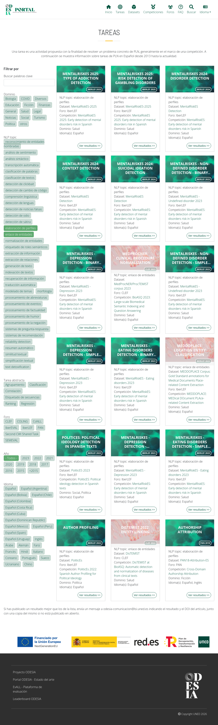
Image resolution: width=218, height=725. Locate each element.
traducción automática (20, 285)
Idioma (8, 484)
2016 (8, 471)
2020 (8, 464)
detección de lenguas (19, 203)
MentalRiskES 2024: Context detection (81, 166)
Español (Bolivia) (16, 495)
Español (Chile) (42, 495)
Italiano (38, 552)
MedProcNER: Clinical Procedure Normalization (135, 258)
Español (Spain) (15, 533)
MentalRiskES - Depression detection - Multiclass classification (135, 442)
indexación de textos (19, 272)
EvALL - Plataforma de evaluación (27, 689)
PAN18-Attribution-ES (194, 560)
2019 (20, 464)
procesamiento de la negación (25, 323)
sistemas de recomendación (24, 335)
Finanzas (44, 105)
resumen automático (19, 348)
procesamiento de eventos (23, 304)
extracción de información (22, 253)
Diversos (40, 99)
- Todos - (11, 458)
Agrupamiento (14, 385)
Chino (28, 564)
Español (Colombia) (18, 501)
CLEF (8, 421)
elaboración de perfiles (20, 228)
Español (10, 488)
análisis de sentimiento (20, 152)
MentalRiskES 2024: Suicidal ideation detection (135, 168)
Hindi (24, 552)
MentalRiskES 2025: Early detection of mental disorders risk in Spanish (80, 119)
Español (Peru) (42, 526)
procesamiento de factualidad (25, 310)
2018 (32, 464)
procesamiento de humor (22, 316)
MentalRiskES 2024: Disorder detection (189, 76)
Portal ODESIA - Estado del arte (33, 680)
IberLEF (27, 428)
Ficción (28, 105)
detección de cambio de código (26, 190)
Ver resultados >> (89, 145)
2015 (20, 471)
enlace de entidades (18, 234)
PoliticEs (76, 560)
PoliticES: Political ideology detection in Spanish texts (80, 483)
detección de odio (17, 215)
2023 (25, 458)
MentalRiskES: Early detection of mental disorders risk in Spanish (186, 124)
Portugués (29, 558)
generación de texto (18, 266)
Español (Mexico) (16, 526)
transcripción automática (21, 165)
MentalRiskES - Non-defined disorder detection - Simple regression (189, 258)
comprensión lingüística (21, 197)
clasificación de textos (19, 178)
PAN (40, 428)
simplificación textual (19, 361)
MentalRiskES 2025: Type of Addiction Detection (81, 78)
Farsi (37, 545)
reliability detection (18, 342)
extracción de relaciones (21, 260)
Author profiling (80, 527)
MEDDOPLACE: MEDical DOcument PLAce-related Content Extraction (187, 398)
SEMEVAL (11, 440)
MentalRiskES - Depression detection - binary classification (81, 258)
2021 (49, 458)
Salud (25, 111)
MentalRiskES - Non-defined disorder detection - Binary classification (189, 168)
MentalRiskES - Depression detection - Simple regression (81, 350)
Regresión (28, 404)
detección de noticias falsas (23, 209)
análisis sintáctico (16, 159)
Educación (12, 105)
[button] (205, 9)
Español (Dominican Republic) (25, 520)
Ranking (10, 404)
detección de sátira (18, 222)
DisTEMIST (133, 553)
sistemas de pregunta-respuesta (26, 329)
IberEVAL (11, 428)
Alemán (24, 545)
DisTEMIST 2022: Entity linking (135, 529)
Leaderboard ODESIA (27, 699)
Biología (10, 99)
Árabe (9, 545)
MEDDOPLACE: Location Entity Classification (190, 350)
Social (25, 118)
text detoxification (17, 367)
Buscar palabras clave (18, 76)
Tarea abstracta (14, 380)
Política (10, 124)
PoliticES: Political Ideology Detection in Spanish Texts (80, 442)
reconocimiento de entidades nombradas (24, 144)
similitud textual (16, 354)
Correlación (13, 391)
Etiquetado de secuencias (22, 397)
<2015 (33, 471)
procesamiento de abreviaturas (26, 297)
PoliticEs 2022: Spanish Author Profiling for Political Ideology (78, 573)
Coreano (11, 558)
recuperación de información (24, 279)
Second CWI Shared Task (21, 434)
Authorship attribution (190, 529)
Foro (7, 417)
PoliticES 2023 (80, 470)
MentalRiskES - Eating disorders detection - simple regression (190, 442)
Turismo (39, 118)
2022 (37, 458)
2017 (44, 464)
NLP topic (10, 137)
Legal (37, 111)
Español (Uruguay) (17, 539)
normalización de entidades (23, 241)
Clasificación (38, 385)
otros (23, 124)
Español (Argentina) (34, 488)
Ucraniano (12, 564)
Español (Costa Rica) (18, 507)
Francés (10, 552)
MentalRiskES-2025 (84, 106)
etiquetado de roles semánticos (26, 247)
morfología (44, 291)
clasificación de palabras (21, 171)
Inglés (39, 539)
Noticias (10, 118)
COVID (25, 99)
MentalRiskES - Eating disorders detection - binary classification (135, 350)
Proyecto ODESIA (24, 672)
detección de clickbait (19, 184)
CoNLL (37, 421)
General (10, 111)
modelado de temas (18, 291)
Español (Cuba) (15, 514)
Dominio (9, 94)
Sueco (45, 558)
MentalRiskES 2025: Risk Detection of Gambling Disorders (135, 78)
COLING (22, 421)
